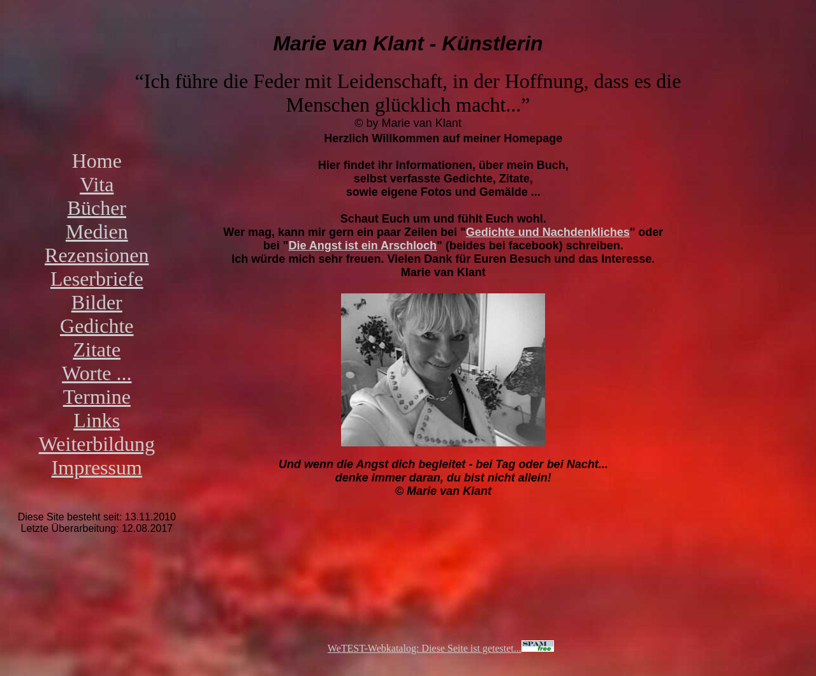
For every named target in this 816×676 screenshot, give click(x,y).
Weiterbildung (97, 443)
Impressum (97, 467)
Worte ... (96, 373)
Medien (97, 231)
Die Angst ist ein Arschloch (362, 245)
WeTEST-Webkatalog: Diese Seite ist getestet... (441, 648)
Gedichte (97, 325)
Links (96, 420)
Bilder (96, 302)
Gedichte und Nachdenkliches (548, 232)
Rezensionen (97, 255)
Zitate (96, 349)
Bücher (97, 207)
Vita (96, 184)
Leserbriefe (96, 278)
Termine (97, 396)
